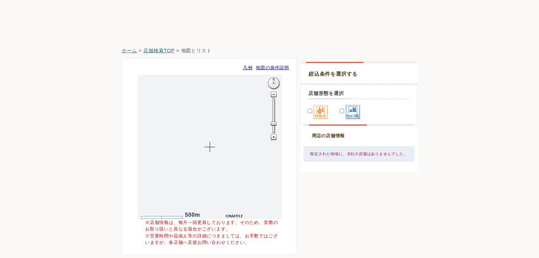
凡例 (248, 67)
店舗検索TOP (159, 50)
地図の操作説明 (272, 67)
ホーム (129, 50)
